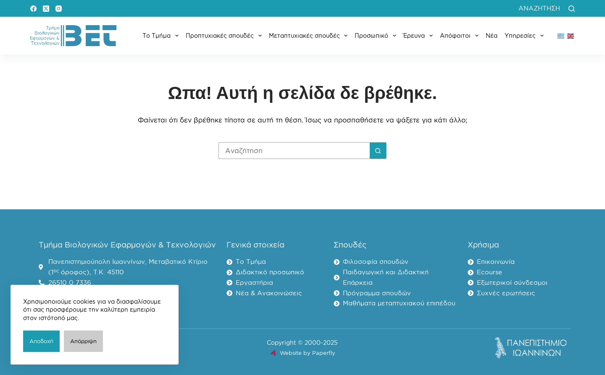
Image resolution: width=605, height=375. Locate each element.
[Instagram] (58, 8)
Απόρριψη (83, 341)
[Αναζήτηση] (571, 8)
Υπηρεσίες (526, 36)
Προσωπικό (377, 36)
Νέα (491, 35)
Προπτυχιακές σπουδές (225, 36)
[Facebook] (33, 8)
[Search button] (378, 150)
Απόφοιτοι (461, 36)
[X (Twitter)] (46, 8)
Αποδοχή (41, 341)
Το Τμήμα (162, 36)
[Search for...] (294, 150)
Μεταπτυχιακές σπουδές (310, 36)
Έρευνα (419, 36)
